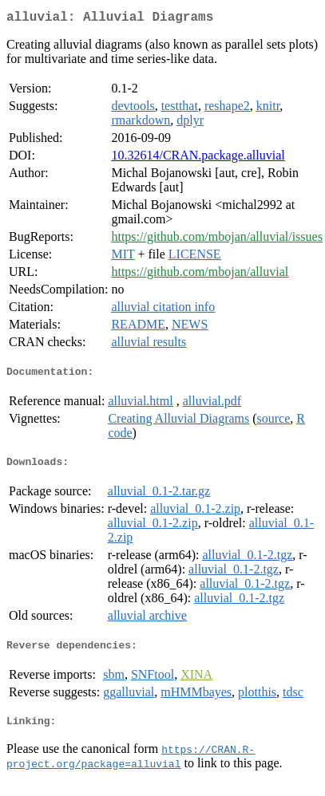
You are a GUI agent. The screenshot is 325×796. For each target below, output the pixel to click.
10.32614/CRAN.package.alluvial (197, 158)
